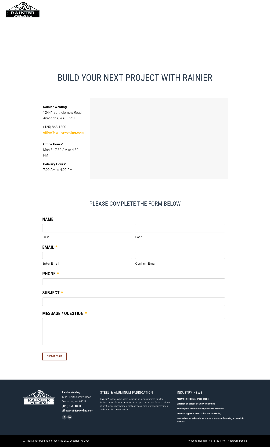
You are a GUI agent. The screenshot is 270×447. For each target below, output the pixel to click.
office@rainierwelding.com (63, 132)
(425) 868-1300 (255, 10)
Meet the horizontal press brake (193, 399)
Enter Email (50, 263)
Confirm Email (145, 263)
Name (47, 219)
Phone (50, 273)
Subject (52, 293)
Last (138, 237)
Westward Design (237, 441)
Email (49, 247)
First (45, 237)
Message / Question (64, 313)
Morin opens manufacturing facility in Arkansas (200, 409)
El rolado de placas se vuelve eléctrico (196, 404)
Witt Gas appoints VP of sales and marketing (199, 414)
